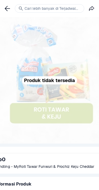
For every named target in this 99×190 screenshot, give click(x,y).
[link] (7, 8)
